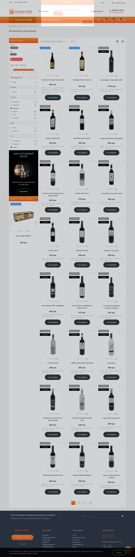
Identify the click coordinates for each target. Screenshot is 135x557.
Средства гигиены (48, 544)
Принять (119, 552)
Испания (14, 48)
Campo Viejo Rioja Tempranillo (111, 138)
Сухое (13, 54)
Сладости (45, 542)
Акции (74, 547)
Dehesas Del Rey (82, 250)
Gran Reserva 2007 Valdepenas (53, 306)
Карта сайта (76, 542)
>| (90, 503)
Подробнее (23, 191)
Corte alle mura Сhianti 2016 (111, 193)
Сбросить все (16, 59)
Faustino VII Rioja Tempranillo (53, 80)
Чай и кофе (46, 540)
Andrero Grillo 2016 (53, 138)
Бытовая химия (47, 547)
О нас (11, 2)
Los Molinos (111, 363)
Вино (20, 26)
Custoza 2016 (53, 250)
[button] (118, 3)
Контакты (75, 540)
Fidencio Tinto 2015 (111, 251)
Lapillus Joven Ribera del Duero (82, 363)
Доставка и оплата (21, 2)
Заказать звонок (118, 12)
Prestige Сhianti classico (82, 80)
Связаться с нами (22, 537)
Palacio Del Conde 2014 (111, 418)
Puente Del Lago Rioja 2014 (53, 475)
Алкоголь (15, 26)
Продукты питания (48, 537)
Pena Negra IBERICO (23, 236)
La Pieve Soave (53, 363)
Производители (77, 544)
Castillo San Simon (82, 193)
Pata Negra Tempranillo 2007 (111, 80)
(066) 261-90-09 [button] (22, 530)
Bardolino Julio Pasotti (82, 138)
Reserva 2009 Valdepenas (82, 475)
